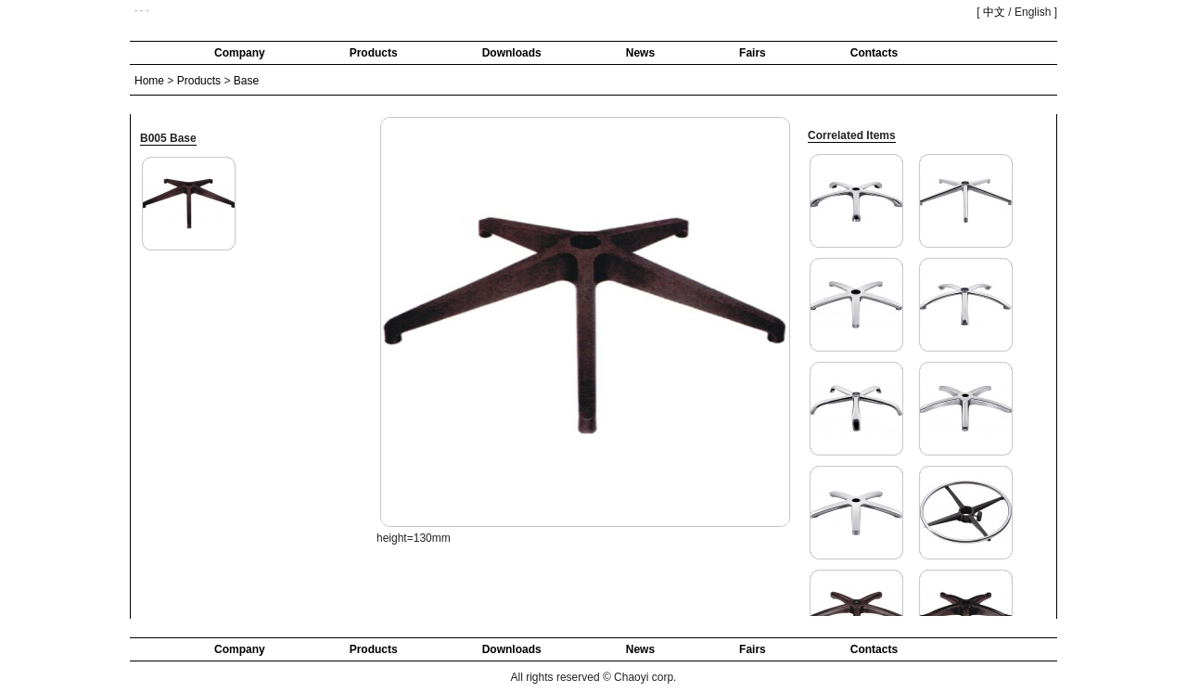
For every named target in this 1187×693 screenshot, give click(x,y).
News (640, 52)
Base (246, 80)
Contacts (874, 52)
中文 (994, 12)
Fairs (752, 52)
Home (149, 80)
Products (374, 52)
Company (239, 52)
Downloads (512, 52)
